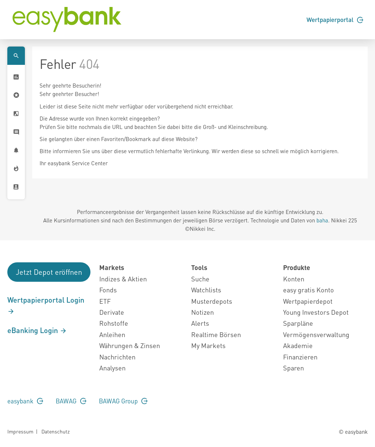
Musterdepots (211, 301)
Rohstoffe (113, 323)
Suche (200, 278)
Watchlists (206, 289)
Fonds (108, 289)
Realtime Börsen (216, 334)
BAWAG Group (123, 401)
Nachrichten (117, 356)
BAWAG (71, 401)
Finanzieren (300, 356)
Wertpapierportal (335, 19)
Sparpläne (298, 323)
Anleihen (112, 334)
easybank (25, 401)
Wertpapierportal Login (45, 305)
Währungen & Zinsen (129, 345)
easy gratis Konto (308, 289)
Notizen (202, 312)
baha (322, 220)
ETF (105, 301)
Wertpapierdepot (308, 301)
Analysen (112, 367)
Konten (293, 278)
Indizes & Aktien (123, 278)
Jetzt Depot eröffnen (49, 272)
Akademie (298, 345)
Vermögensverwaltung (316, 334)
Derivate (111, 312)
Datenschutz (55, 431)
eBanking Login (37, 330)
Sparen (293, 367)
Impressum (20, 431)
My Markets (208, 345)
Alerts (200, 323)
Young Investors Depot (316, 312)
